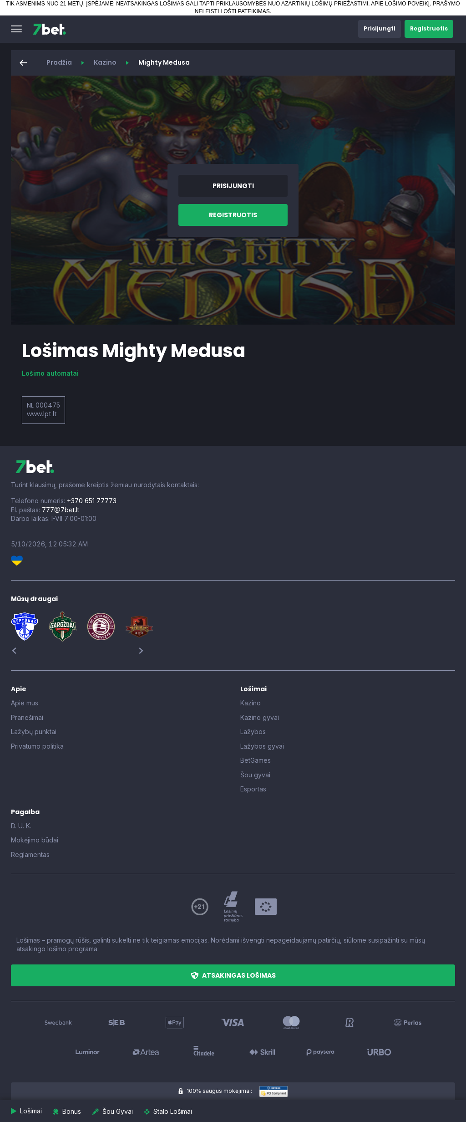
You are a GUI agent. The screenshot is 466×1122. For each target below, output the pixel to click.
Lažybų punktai (33, 731)
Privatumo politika (37, 746)
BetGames (255, 760)
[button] (16, 29)
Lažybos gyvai (262, 746)
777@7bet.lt (60, 510)
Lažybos (253, 731)
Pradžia (59, 62)
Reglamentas (30, 854)
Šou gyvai (255, 775)
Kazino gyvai (259, 717)
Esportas (253, 789)
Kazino (105, 62)
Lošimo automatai (50, 373)
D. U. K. (21, 826)
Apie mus (24, 703)
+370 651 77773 (91, 501)
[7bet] (49, 29)
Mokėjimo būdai (34, 840)
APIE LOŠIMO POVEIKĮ (400, 3)
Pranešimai (27, 717)
